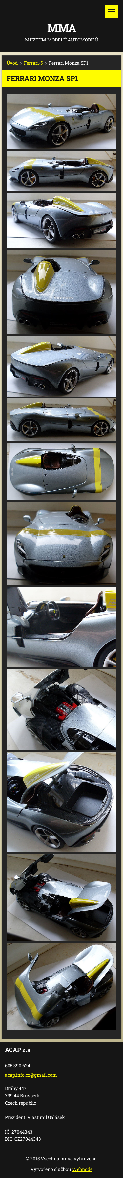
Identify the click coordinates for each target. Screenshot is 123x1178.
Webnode (82, 1169)
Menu (111, 11)
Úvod (12, 63)
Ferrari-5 (33, 63)
